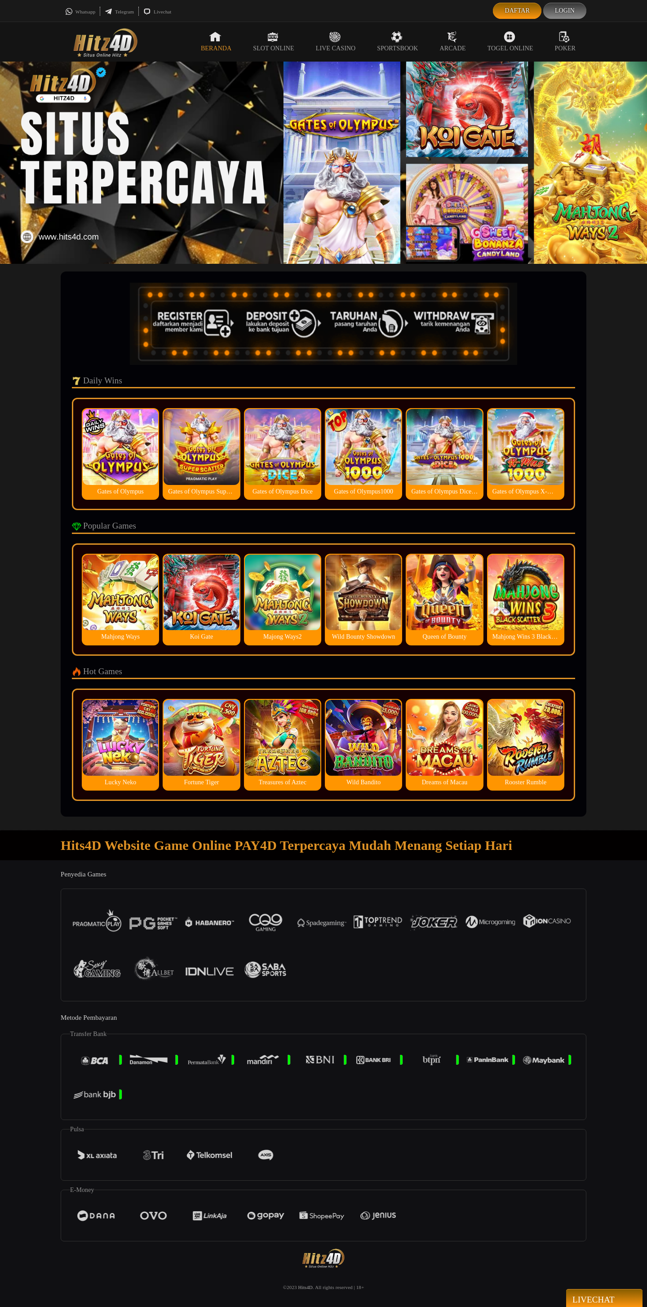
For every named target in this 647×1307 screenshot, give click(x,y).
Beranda (216, 41)
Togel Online (510, 41)
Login (565, 10)
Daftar (517, 10)
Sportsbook (397, 41)
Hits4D (305, 1287)
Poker (565, 41)
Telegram (119, 11)
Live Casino (336, 41)
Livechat (157, 11)
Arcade (453, 41)
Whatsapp (80, 11)
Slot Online (273, 41)
